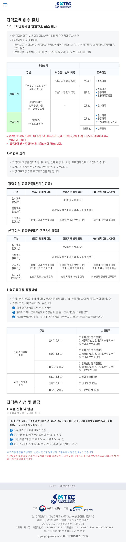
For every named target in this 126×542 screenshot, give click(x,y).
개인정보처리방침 (68, 486)
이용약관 (53, 486)
